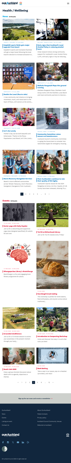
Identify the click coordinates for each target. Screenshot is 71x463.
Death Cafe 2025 (10, 369)
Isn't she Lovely (10, 131)
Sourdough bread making (47, 294)
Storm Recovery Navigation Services (18, 179)
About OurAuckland (43, 410)
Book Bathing (42, 368)
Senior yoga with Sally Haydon (15, 226)
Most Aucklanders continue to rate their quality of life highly (51, 180)
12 (49, 382)
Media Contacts (42, 414)
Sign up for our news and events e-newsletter (35, 399)
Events (4, 418)
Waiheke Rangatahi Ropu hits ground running (51, 87)
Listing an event (7, 421)
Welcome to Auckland (44, 425)
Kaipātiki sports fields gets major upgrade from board (16, 46)
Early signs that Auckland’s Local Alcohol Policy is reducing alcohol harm (50, 47)
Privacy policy (41, 418)
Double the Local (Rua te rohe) (15, 94)
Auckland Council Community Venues (49, 421)
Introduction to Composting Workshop (52, 336)
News (3, 414)
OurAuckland (6, 410)
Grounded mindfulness (13, 334)
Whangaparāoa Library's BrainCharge (18, 271)
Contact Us (5, 425)
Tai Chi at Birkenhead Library (48, 232)
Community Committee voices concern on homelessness (49, 135)
